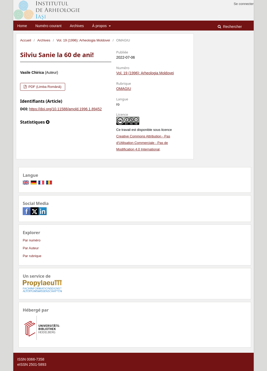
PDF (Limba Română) (44, 87)
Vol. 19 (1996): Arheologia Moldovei (83, 40)
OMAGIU (123, 89)
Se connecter (244, 4)
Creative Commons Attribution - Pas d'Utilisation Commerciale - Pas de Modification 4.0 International (143, 142)
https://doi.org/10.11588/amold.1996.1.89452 (65, 109)
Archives (77, 26)
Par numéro (31, 240)
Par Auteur (31, 248)
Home (22, 26)
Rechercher (232, 27)
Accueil (25, 40)
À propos (100, 26)
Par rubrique (32, 256)
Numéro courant (48, 26)
